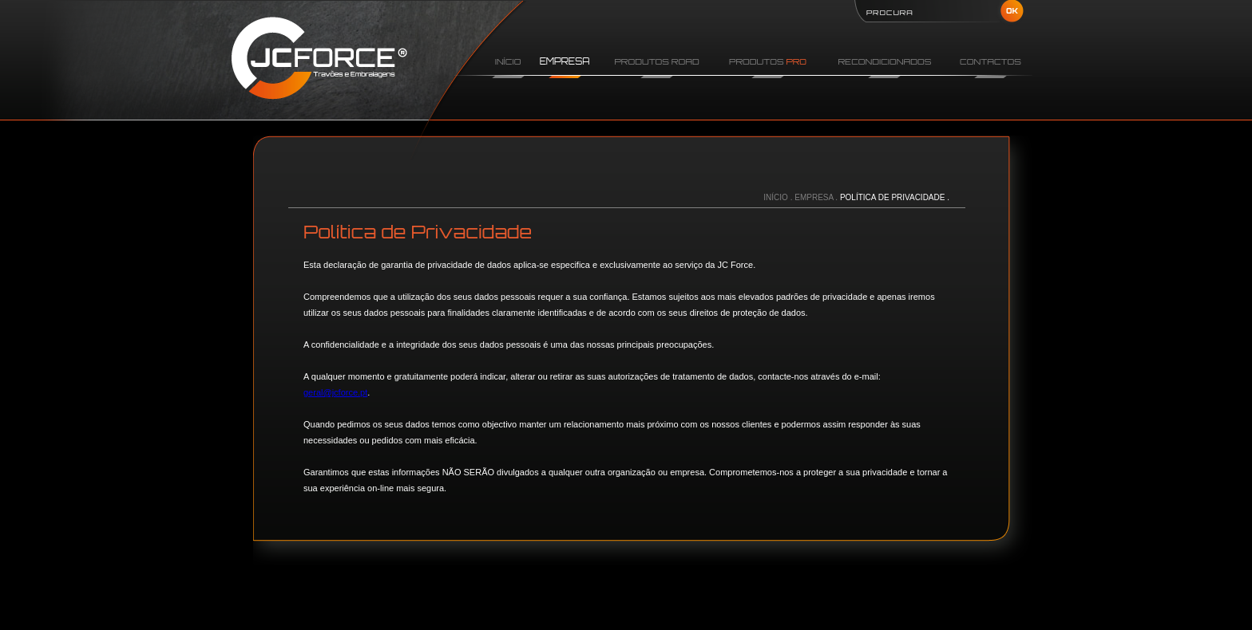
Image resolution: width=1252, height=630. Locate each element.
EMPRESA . (817, 197)
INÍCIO (508, 61)
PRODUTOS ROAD (657, 61)
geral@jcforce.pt (335, 392)
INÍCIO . (778, 197)
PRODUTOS (767, 61)
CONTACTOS (990, 61)
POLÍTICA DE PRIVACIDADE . (894, 197)
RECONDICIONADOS (884, 61)
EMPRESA (565, 61)
